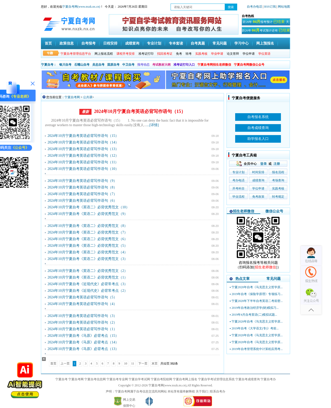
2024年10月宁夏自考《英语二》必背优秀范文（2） (88, 271)
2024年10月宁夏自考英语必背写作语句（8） (82, 187)
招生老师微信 (243, 211)
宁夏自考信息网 (95, 379)
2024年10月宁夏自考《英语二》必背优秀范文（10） (88, 207)
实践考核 (278, 188)
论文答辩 (233, 53)
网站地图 (284, 6)
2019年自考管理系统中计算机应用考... (257, 349)
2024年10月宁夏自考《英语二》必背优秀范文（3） (88, 259)
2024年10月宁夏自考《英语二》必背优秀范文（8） (88, 226)
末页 (155, 363)
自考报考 (88, 43)
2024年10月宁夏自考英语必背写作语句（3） (82, 316)
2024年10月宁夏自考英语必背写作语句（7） (82, 194)
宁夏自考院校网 (161, 379)
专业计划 (154, 43)
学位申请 (249, 53)
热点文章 (242, 279)
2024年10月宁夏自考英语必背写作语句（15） (140, 111)
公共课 (87, 97)
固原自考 (113, 64)
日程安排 (110, 43)
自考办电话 (254, 6)
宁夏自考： (48, 64)
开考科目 (238, 188)
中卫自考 (128, 64)
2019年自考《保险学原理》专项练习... (257, 294)
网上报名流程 (104, 53)
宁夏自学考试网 (139, 379)
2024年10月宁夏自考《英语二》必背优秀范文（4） (88, 252)
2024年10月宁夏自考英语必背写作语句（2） (82, 322)
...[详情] (153, 125)
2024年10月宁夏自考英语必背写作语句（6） (82, 200)
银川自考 (65, 64)
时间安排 (258, 172)
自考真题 (198, 43)
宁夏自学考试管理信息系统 (216, 379)
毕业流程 (238, 196)
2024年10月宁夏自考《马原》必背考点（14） (83, 342)
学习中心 (241, 43)
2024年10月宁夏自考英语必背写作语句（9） (82, 181)
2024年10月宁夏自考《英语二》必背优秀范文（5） (88, 245)
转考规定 (278, 196)
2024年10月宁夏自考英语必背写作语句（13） (83, 149)
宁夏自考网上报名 (185, 379)
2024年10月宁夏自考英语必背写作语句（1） (82, 329)
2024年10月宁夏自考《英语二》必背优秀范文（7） (88, 232)
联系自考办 (217, 391)
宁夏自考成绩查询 (247, 379)
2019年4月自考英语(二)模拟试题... (254, 314)
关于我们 (202, 391)
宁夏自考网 (72, 97)
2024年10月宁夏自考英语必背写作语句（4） (82, 304)
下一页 (142, 363)
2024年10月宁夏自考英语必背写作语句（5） (82, 297)
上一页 (65, 363)
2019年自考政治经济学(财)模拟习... (255, 308)
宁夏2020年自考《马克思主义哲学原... (257, 287)
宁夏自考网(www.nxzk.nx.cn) (81, 6)
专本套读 (176, 43)
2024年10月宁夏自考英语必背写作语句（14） (83, 142)
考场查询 (278, 180)
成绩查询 (132, 43)
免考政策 (258, 196)
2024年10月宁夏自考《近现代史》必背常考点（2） (88, 291)
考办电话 (238, 180)
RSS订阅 (270, 6)
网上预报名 (265, 43)
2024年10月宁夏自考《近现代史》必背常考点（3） (88, 284)
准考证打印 (146, 53)
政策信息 (66, 43)
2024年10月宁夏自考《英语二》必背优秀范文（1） (88, 277)
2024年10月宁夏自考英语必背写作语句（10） (83, 169)
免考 (179, 53)
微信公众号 (274, 211)
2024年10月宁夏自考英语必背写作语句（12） (83, 155)
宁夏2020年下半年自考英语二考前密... (257, 301)
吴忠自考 (98, 64)
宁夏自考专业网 (117, 379)
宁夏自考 (61, 379)
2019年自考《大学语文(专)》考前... (255, 328)
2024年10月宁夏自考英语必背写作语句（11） (83, 162)
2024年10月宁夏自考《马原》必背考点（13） (83, 349)
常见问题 (220, 43)
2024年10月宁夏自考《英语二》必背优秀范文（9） (88, 214)
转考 (189, 53)
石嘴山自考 (81, 64)
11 (132, 363)
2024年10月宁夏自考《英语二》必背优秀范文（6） (88, 239)
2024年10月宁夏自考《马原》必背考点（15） (83, 336)
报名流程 (278, 172)
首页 (48, 43)
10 (125, 363)
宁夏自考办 (268, 379)
